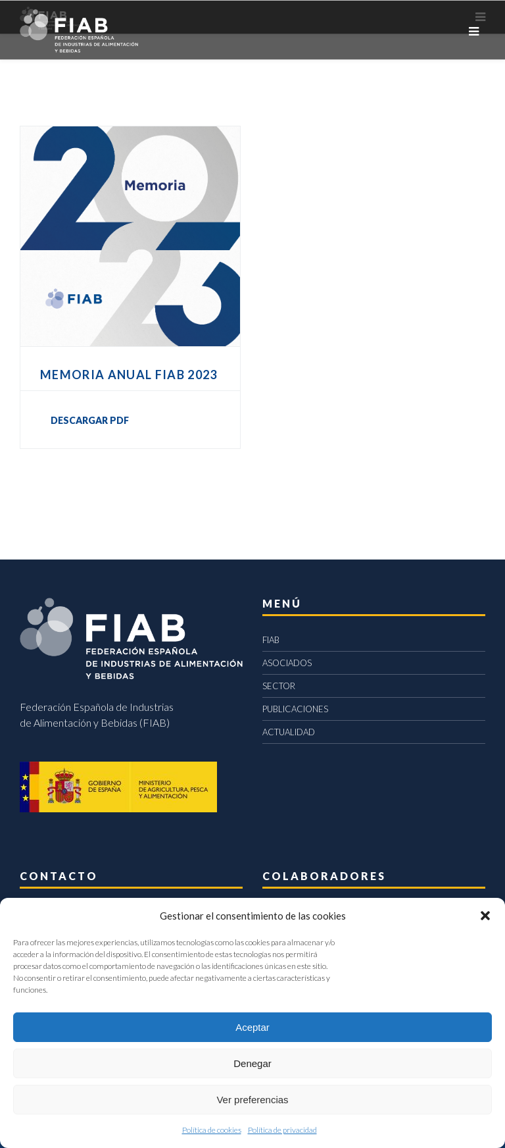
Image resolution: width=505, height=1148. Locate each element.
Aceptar (252, 1027)
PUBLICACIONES (295, 709)
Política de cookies (211, 1130)
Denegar (252, 1063)
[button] (485, 915)
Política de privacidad (282, 1130)
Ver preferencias (252, 1099)
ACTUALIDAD (288, 732)
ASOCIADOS (287, 663)
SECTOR (278, 686)
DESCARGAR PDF (90, 420)
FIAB (270, 640)
